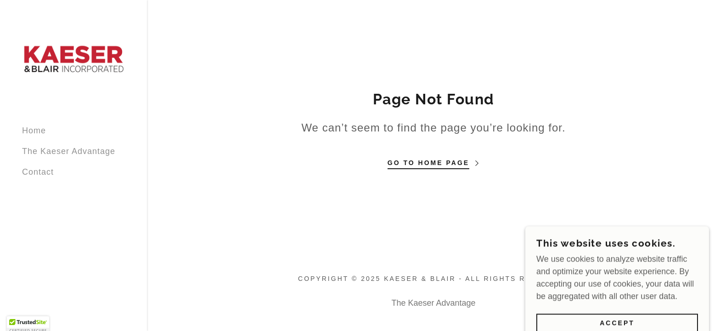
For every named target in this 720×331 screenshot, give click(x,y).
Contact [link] (38, 172)
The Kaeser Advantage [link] (68, 151)
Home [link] (34, 130)
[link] (73, 58)
